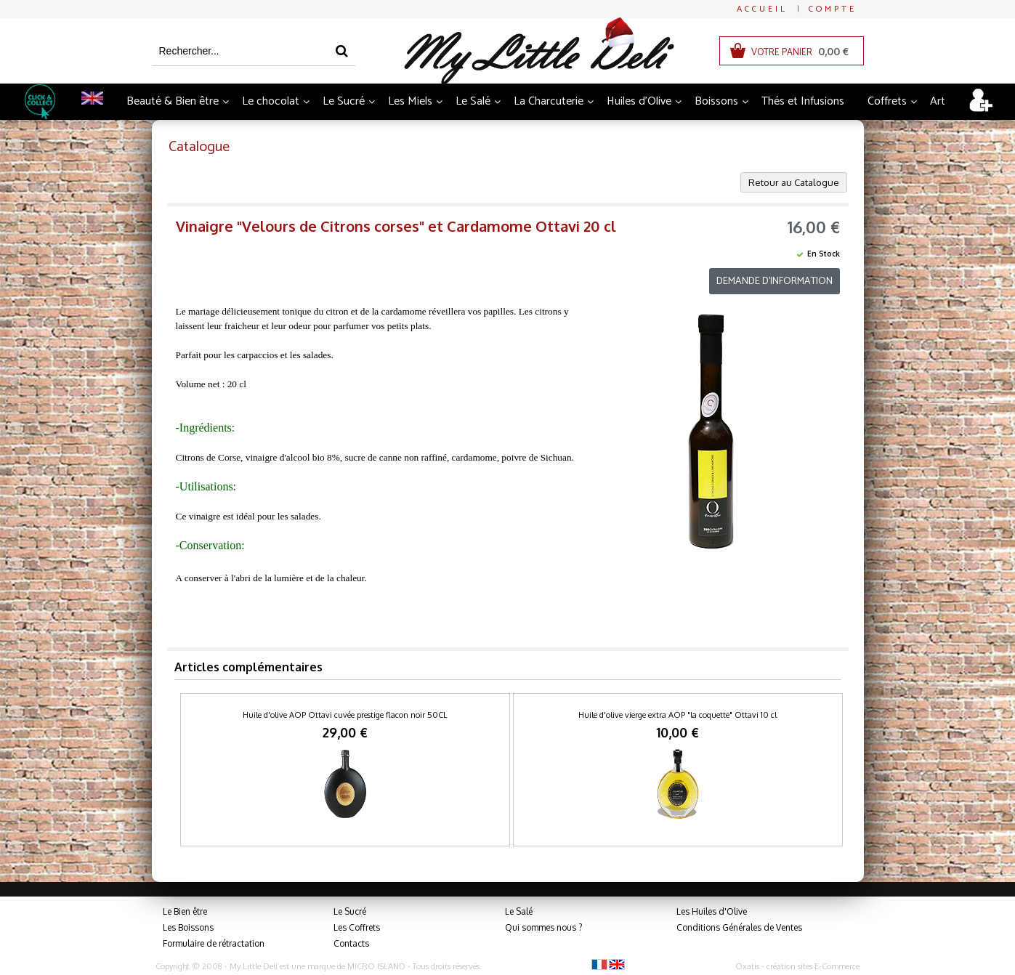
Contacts (351, 943)
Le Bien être (185, 911)
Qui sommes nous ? (543, 927)
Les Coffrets (356, 927)
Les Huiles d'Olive (711, 911)
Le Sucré (344, 101)
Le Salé (473, 101)
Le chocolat (270, 101)
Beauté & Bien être (172, 101)
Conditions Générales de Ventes (739, 927)
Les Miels (410, 101)
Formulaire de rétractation (213, 943)
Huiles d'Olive (639, 101)
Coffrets (887, 101)
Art (937, 101)
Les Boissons (188, 927)
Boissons (716, 101)
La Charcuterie (548, 101)
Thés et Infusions (802, 101)
